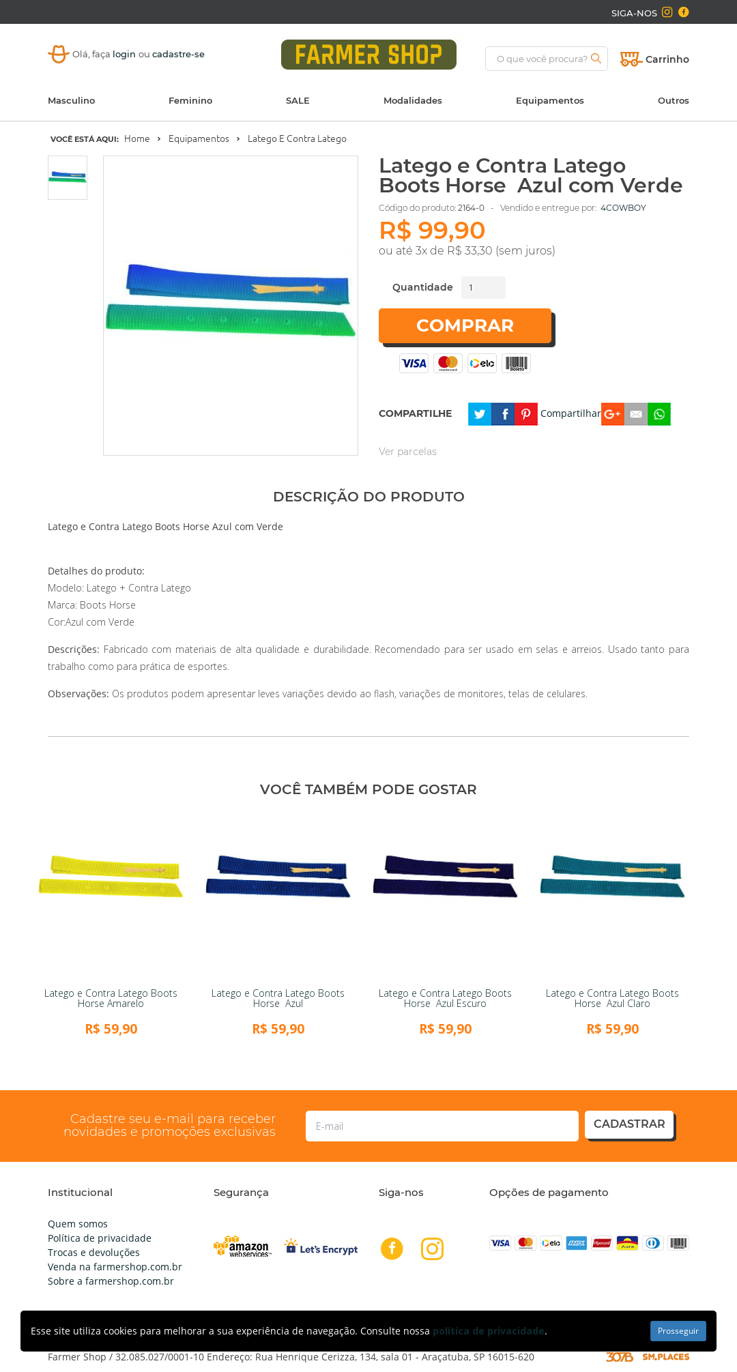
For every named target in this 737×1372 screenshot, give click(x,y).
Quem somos (78, 1223)
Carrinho (667, 59)
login (126, 53)
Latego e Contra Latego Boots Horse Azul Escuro (445, 998)
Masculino (71, 100)
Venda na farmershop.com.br (115, 1266)
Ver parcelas (408, 452)
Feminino (190, 100)
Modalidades (413, 100)
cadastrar (629, 1124)
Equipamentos (550, 100)
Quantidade (422, 287)
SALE (298, 100)
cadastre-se (178, 53)
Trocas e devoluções (94, 1252)
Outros (673, 100)
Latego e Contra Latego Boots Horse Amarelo (110, 998)
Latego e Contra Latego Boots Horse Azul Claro (612, 998)
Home (137, 138)
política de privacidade (489, 1330)
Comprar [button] (465, 325)
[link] (111, 896)
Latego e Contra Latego (297, 138)
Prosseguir (678, 1331)
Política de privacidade (99, 1238)
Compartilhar (570, 413)
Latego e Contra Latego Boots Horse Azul (278, 998)
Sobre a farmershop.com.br (111, 1281)
